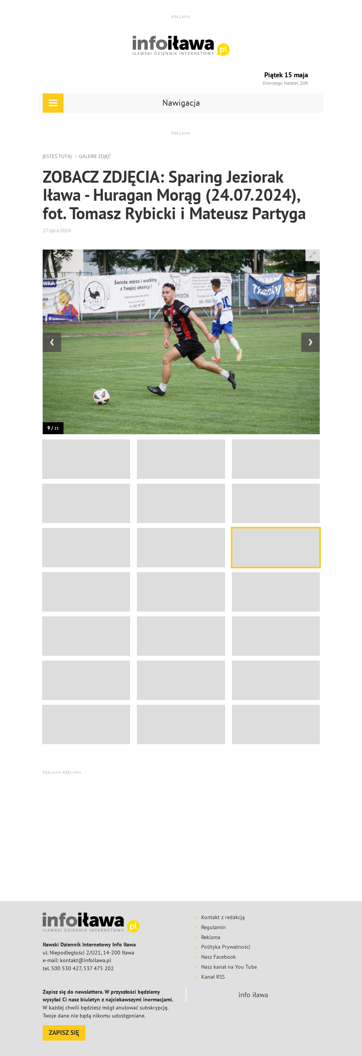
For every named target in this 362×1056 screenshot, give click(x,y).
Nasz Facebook (218, 956)
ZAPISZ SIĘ (64, 1032)
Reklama (210, 937)
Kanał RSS (213, 976)
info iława (253, 994)
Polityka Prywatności (225, 946)
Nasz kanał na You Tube (229, 966)
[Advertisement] (202, 837)
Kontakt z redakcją (223, 917)
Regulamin (213, 927)
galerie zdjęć (95, 156)
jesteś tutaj (57, 156)
